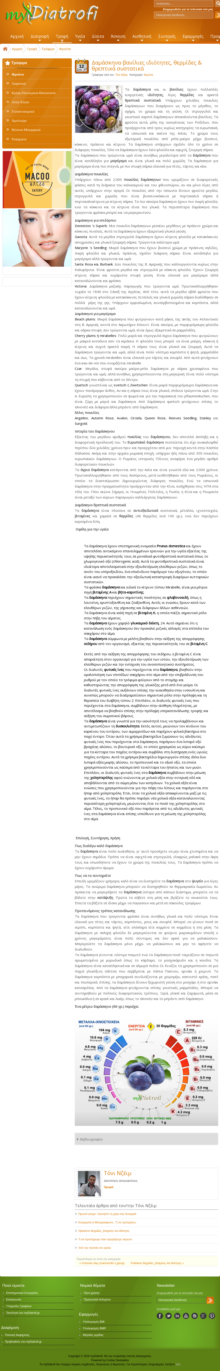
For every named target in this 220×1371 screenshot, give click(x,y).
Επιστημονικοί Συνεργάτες (22, 1293)
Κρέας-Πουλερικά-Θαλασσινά (33, 93)
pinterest (212, 1316)
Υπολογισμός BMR (94, 1328)
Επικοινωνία (13, 1299)
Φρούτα (65, 49)
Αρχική (17, 49)
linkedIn (177, 1316)
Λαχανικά (19, 83)
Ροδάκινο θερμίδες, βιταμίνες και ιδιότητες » (157, 1263)
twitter (168, 1316)
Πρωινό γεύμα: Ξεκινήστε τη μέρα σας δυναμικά (107, 1214)
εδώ (178, 1364)
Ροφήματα (19, 139)
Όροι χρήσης (91, 1293)
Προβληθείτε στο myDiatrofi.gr (23, 1341)
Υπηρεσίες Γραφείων (19, 1306)
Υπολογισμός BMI (94, 1321)
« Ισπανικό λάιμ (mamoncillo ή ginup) (102, 1263)
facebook (160, 1316)
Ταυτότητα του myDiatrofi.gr (23, 1312)
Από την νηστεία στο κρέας (94, 1247)
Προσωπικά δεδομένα (97, 1299)
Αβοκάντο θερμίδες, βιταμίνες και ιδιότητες (103, 1231)
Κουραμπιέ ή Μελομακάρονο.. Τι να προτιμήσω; (107, 1222)
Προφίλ (108, 1187)
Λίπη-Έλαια (20, 102)
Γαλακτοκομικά (23, 111)
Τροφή (32, 49)
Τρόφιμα (48, 49)
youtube (186, 1316)
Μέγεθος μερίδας (93, 1335)
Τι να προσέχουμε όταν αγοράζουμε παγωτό (105, 1239)
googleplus (203, 1316)
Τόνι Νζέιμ (121, 74)
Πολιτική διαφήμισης (17, 1335)
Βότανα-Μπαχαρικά (26, 130)
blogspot (194, 1316)
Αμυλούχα (19, 121)
